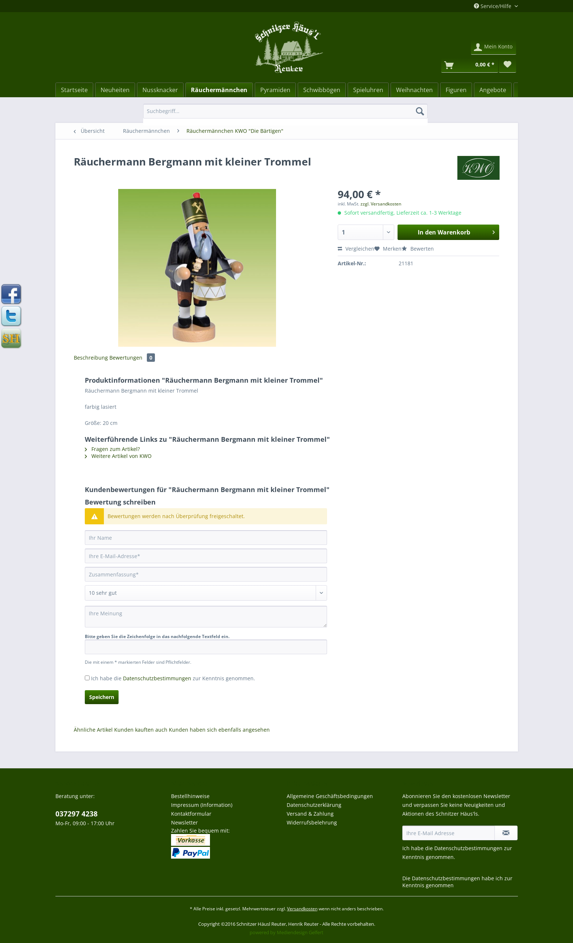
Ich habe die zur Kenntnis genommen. (173, 678)
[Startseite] (74, 90)
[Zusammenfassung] (206, 574)
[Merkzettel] (507, 65)
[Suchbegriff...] (285, 111)
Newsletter (184, 822)
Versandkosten (302, 909)
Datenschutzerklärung (314, 804)
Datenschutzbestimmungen (157, 678)
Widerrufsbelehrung (312, 822)
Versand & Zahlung (310, 813)
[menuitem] (285, 114)
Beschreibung (91, 357)
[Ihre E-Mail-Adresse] (206, 556)
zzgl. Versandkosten (380, 204)
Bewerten (418, 248)
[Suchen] (420, 111)
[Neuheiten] (115, 90)
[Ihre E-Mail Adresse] (448, 833)
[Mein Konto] (493, 47)
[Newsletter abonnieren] (506, 833)
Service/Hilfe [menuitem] (493, 6)
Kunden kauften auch (140, 729)
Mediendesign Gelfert (300, 932)
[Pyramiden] (275, 90)
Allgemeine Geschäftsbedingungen (330, 796)
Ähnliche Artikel (93, 729)
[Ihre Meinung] (206, 616)
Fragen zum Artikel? (112, 448)
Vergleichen (356, 248)
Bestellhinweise (190, 796)
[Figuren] (456, 90)
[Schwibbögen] (321, 90)
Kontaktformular (191, 813)
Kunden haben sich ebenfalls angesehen (219, 729)
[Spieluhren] (368, 90)
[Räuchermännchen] (219, 90)
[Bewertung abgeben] (206, 593)
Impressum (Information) (201, 804)
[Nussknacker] (160, 90)
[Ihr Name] (206, 537)
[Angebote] (492, 90)
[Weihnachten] (414, 90)
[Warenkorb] (469, 65)
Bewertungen (132, 357)
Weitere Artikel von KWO (118, 455)
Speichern (101, 696)
